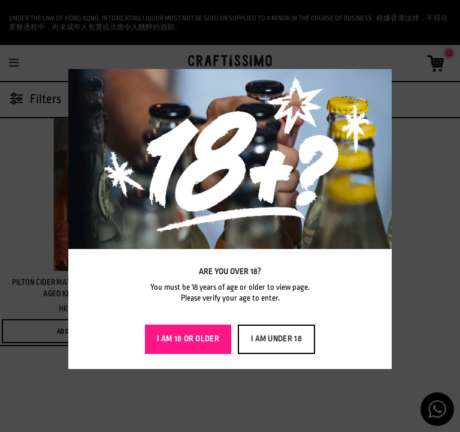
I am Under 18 (276, 338)
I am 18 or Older (188, 338)
